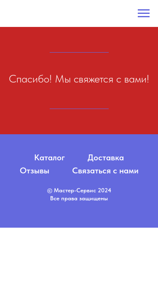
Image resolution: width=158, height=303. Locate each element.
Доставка (106, 157)
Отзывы (34, 170)
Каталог (49, 157)
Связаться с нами (105, 170)
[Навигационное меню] (144, 13)
